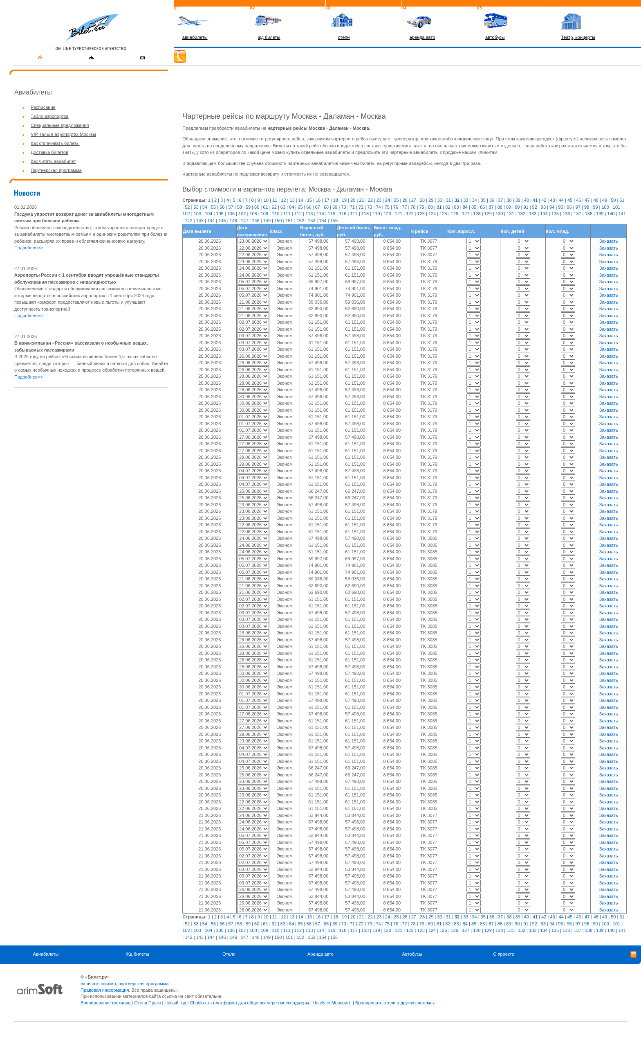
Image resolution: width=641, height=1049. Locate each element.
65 (300, 207)
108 (253, 213)
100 (605, 207)
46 (578, 200)
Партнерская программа (56, 170)
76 (395, 207)
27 (413, 200)
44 (561, 200)
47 (587, 200)
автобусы (495, 37)
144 (211, 220)
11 (274, 200)
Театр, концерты (578, 37)
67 (317, 207)
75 (387, 207)
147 (244, 220)
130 (499, 213)
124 (432, 213)
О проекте (503, 954)
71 (352, 207)
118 (365, 213)
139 (599, 213)
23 (379, 200)
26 (405, 200)
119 (376, 213)
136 (566, 213)
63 (282, 207)
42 (543, 200)
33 (465, 200)
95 (560, 207)
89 (508, 207)
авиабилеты (195, 37)
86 (482, 207)
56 (222, 207)
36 (491, 200)
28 (422, 200)
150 (278, 220)
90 (517, 207)
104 (208, 213)
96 (569, 207)
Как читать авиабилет (53, 161)
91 (525, 207)
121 (398, 213)
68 (326, 207)
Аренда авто (320, 954)
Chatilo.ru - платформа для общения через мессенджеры (249, 1002)
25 (396, 200)
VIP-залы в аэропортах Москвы (63, 134)
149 (267, 220)
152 (300, 220)
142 (188, 220)
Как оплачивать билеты (55, 143)
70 (343, 207)
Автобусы (412, 954)
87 (491, 207)
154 (322, 220)
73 (369, 207)
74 (378, 207)
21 (361, 200)
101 (616, 207)
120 (387, 213)
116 (342, 213)
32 (457, 200)
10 (266, 200)
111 (286, 213)
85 (473, 207)
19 (344, 200)
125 (443, 213)
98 (586, 207)
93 (543, 207)
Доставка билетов (49, 152)
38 (509, 200)
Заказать (608, 241)
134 (543, 213)
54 (204, 207)
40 (526, 200)
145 (222, 220)
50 (613, 200)
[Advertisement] (83, 451)
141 (622, 213)
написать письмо (98, 983)
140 (610, 213)
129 (488, 213)
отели (344, 37)
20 (352, 200)
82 (447, 207)
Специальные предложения (60, 125)
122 (409, 213)
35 (483, 200)
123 (421, 213)
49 (604, 200)
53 (195, 207)
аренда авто (422, 37)
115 (331, 213)
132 (521, 213)
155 (334, 220)
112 (298, 213)
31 (448, 200)
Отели (228, 954)
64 (291, 207)
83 (456, 207)
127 (465, 213)
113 (309, 213)
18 (335, 200)
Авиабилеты (45, 954)
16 (318, 200)
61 (265, 207)
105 (219, 213)
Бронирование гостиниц (105, 1002)
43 (552, 200)
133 (532, 213)
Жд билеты (137, 954)
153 (311, 220)
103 (197, 213)
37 (500, 200)
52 (187, 207)
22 (370, 200)
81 (439, 207)
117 (353, 213)
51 (621, 200)
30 (439, 200)
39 (517, 200)
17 (326, 200)
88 (500, 207)
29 (430, 200)
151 (289, 220)
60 (256, 207)
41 (535, 200)
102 (186, 213)
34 (474, 200)
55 (213, 207)
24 (387, 200)
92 (534, 207)
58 (239, 207)
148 (255, 220)
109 (264, 213)
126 (454, 213)
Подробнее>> (28, 247)
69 (334, 207)
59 (248, 207)
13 (291, 200)
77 (404, 207)
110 (275, 213)
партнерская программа (144, 983)
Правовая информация (105, 990)
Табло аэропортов (50, 116)
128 (476, 213)
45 (569, 200)
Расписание (43, 107)
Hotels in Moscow (330, 1002)
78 (412, 207)
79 (421, 207)
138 (588, 213)
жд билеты (269, 37)
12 (283, 200)
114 (320, 213)
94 (551, 207)
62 (274, 207)
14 (300, 200)
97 (578, 207)
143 (200, 220)
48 (596, 200)
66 (309, 207)
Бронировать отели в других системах (395, 1002)
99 (595, 207)
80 (430, 207)
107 (242, 213)
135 (555, 213)
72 (361, 207)
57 (230, 207)
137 (577, 213)
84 (465, 207)
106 (231, 213)
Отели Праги (147, 1002)
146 (233, 220)
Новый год (175, 1002)
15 (309, 200)
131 (510, 213)
